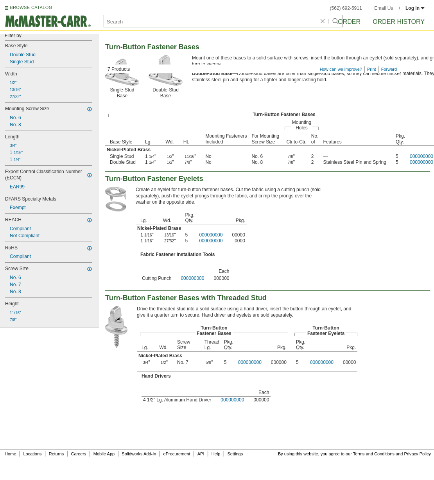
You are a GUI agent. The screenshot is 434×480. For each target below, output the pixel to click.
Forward (389, 69)
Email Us (383, 8)
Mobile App (104, 453)
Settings (235, 453)
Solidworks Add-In (139, 453)
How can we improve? (341, 69)
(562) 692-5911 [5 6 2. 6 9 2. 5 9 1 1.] (346, 8)
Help (216, 453)
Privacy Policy (417, 453)
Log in (415, 8)
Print (371, 69)
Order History (399, 21)
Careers (78, 453)
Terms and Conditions (374, 453)
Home (10, 453)
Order (349, 21)
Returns (56, 453)
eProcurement (176, 453)
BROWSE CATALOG (31, 7)
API (200, 453)
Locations (32, 453)
